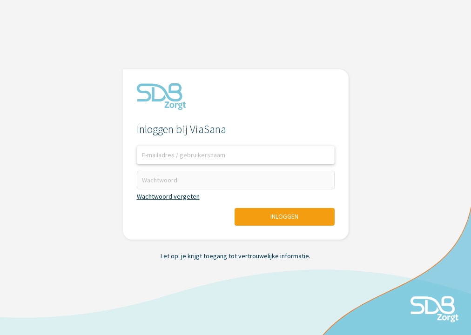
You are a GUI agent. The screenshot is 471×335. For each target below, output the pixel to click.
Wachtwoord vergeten (168, 196)
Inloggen (284, 216)
